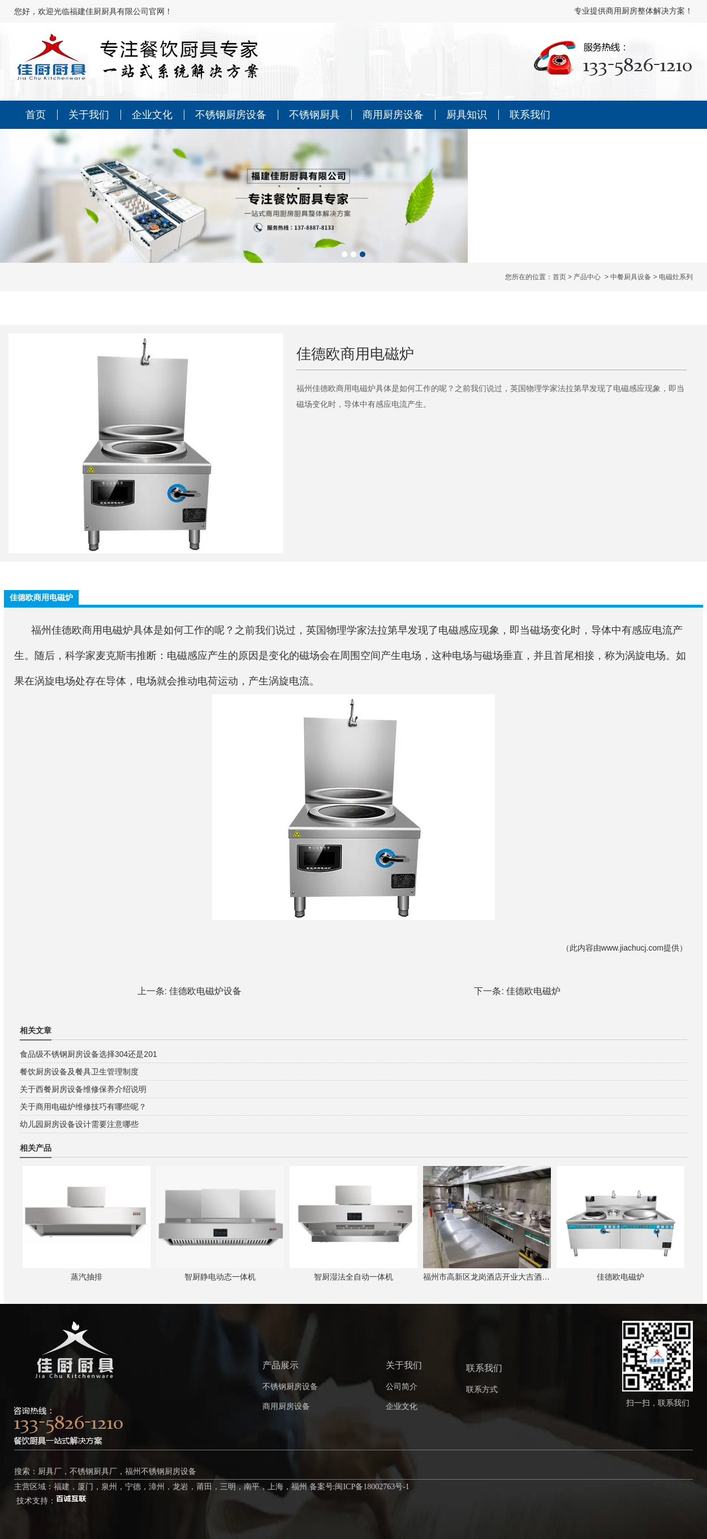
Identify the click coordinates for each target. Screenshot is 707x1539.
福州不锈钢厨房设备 (160, 1471)
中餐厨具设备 (630, 277)
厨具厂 (50, 1471)
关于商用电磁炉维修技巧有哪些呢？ (83, 1106)
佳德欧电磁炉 (533, 991)
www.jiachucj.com (632, 947)
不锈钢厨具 (314, 114)
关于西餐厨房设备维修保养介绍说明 (83, 1089)
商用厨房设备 (393, 114)
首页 (35, 114)
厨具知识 (466, 114)
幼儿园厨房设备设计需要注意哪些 (79, 1124)
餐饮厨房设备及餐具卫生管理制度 (79, 1071)
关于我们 (88, 114)
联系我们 (530, 114)
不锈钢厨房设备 (230, 114)
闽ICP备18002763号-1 (372, 1486)
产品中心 (587, 277)
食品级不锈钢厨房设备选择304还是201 (88, 1054)
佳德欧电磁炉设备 (205, 991)
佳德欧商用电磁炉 (92, 630)
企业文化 (152, 114)
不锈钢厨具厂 (93, 1471)
